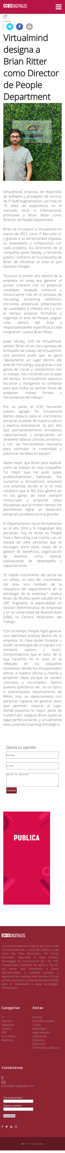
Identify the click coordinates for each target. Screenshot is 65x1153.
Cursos (37, 1027)
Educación (39, 1046)
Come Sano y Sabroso (46, 1050)
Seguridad (8, 1027)
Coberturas (39, 1039)
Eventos (37, 1020)
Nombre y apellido (12, 1108)
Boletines (7, 1042)
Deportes (38, 1042)
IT (3, 1020)
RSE (4, 1035)
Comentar (11, 793)
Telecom (7, 1023)
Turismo (6, 1031)
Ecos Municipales (43, 1023)
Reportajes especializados (42, 1033)
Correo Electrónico (12, 1100)
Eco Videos (8, 1039)
